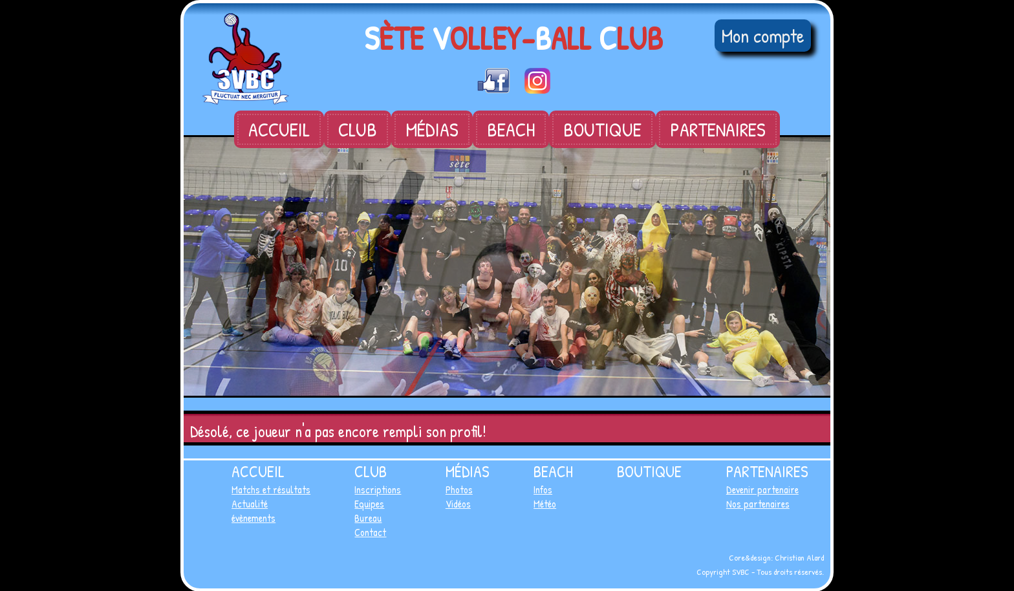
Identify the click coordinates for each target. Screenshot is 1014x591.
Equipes (369, 504)
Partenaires (718, 129)
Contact (370, 532)
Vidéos (458, 504)
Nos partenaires (758, 504)
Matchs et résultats (271, 489)
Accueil (279, 129)
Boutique (602, 129)
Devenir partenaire (762, 489)
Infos (543, 489)
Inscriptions (377, 489)
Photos (459, 489)
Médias (431, 129)
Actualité (250, 504)
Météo (545, 504)
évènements (253, 518)
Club (357, 129)
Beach (511, 129)
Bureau (368, 518)
